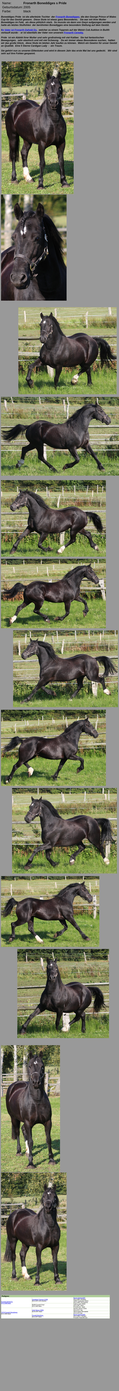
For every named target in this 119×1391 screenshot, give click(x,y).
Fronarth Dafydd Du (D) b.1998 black (7, 1302)
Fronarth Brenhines (38, 1315)
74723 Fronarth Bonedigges (9, 1312)
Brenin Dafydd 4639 (79, 1298)
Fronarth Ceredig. (74, 32)
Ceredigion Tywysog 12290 (40, 1299)
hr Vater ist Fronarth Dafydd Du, (19, 30)
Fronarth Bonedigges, (68, 16)
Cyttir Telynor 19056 (38, 1310)
